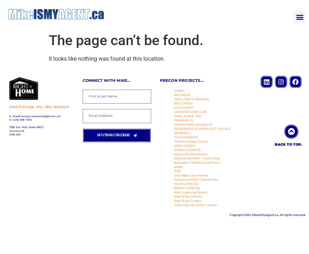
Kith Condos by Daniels (191, 192)
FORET (179, 90)
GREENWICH (184, 120)
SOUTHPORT (184, 107)
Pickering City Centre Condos (195, 205)
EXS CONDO (183, 103)
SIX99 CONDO (184, 145)
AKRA (178, 167)
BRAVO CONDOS (187, 188)
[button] (299, 17)
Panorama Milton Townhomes (196, 179)
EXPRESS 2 (182, 133)
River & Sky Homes (187, 196)
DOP (178, 171)
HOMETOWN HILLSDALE (193, 124)
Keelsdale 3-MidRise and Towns (197, 162)
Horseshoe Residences (191, 154)
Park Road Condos (187, 200)
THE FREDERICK (186, 137)
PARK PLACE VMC (188, 116)
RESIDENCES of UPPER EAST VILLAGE (202, 129)
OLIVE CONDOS (186, 184)
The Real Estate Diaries (191, 141)
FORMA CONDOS (187, 150)
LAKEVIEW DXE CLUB (190, 112)
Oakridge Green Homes (191, 175)
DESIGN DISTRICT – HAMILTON (197, 158)
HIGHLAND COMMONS (191, 99)
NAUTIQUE (182, 95)
